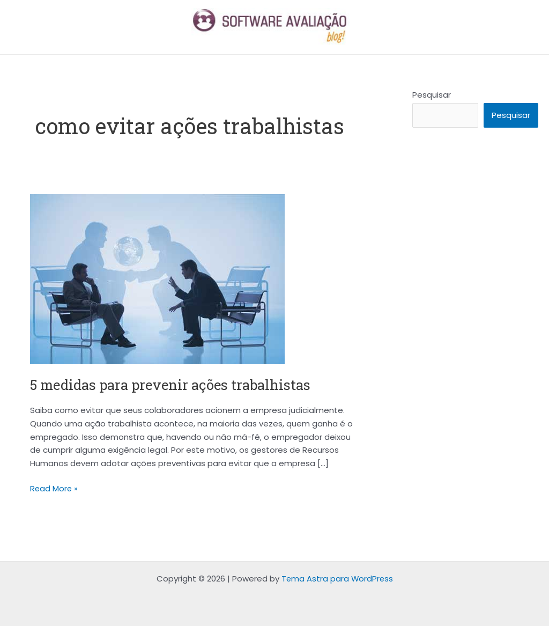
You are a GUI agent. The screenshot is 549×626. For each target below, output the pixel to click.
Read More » (54, 488)
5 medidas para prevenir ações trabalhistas (174, 384)
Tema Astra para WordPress (337, 578)
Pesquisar (431, 94)
